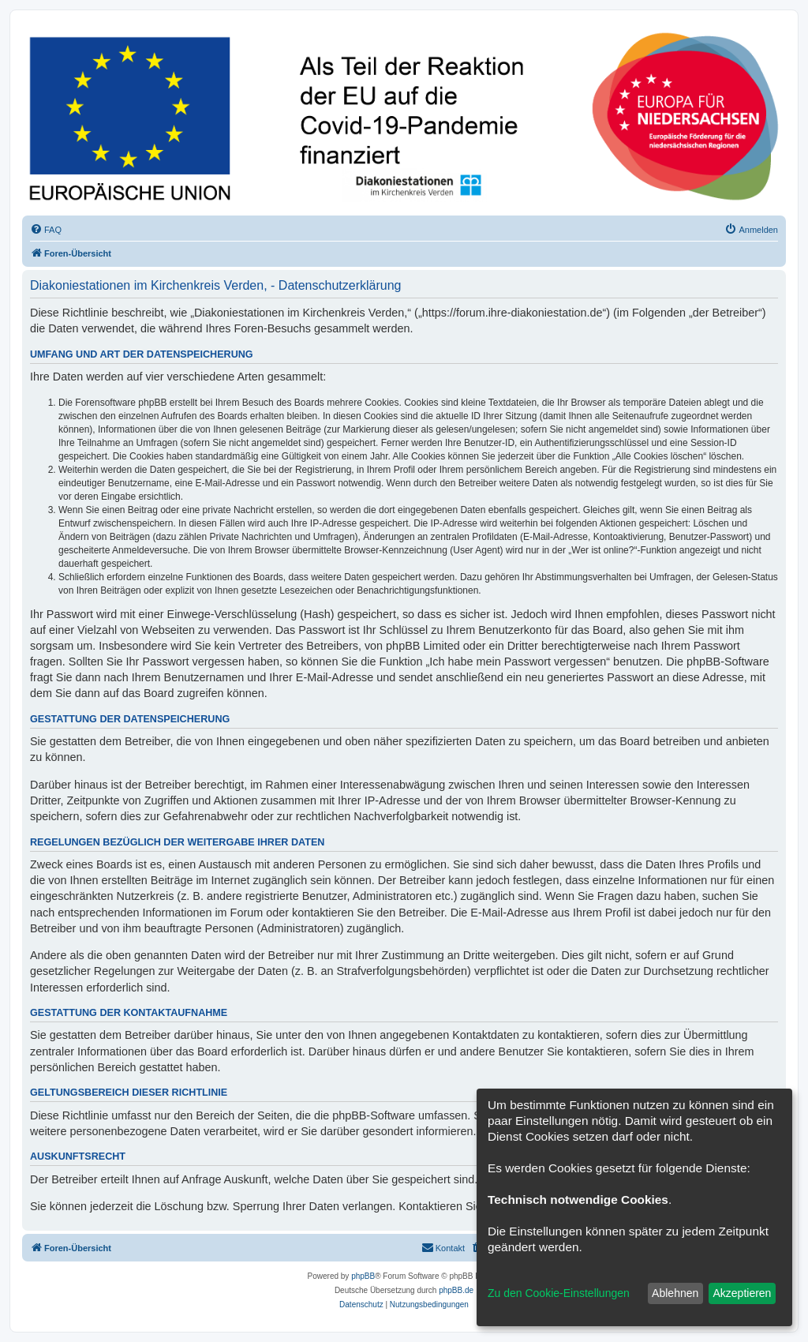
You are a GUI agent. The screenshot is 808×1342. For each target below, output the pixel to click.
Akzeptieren (742, 1293)
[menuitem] (46, 229)
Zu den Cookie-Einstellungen (559, 1293)
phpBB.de (456, 1290)
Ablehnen (675, 1293)
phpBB (363, 1276)
